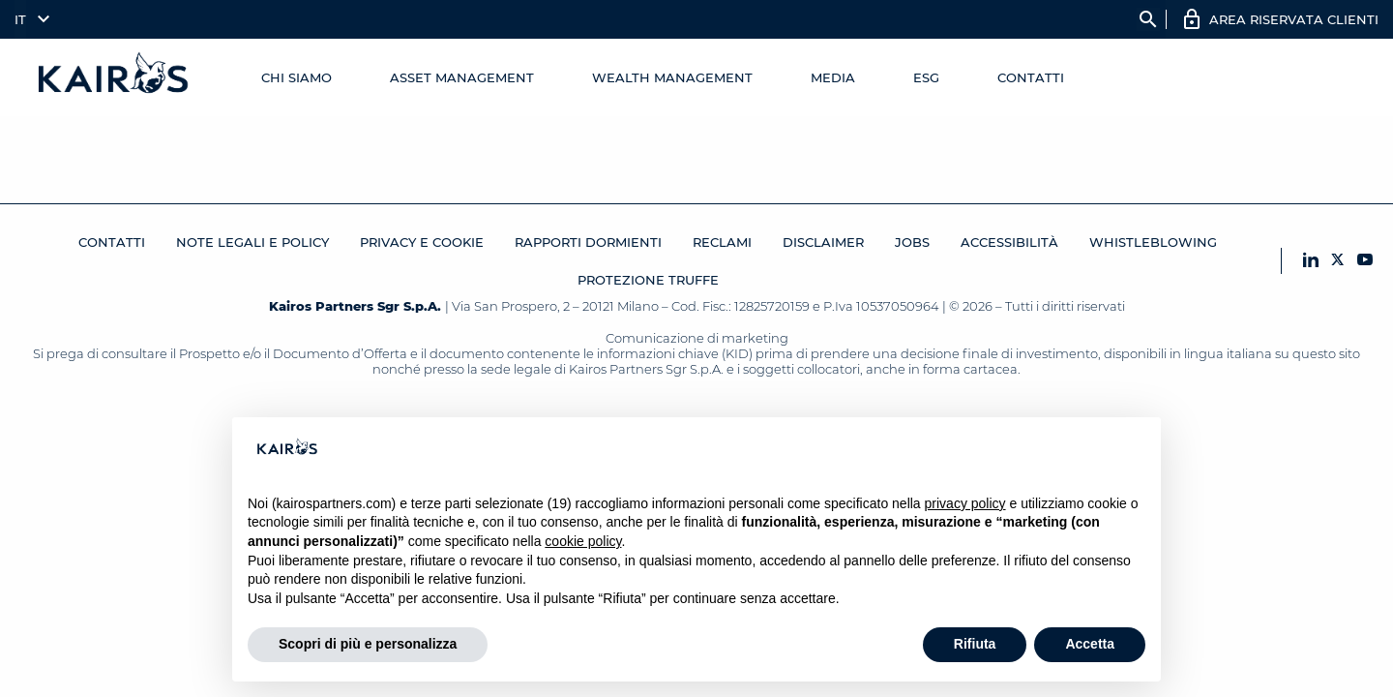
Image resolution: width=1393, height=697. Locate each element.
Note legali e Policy (252, 242)
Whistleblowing (1153, 242)
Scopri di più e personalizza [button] (368, 644)
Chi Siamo (296, 77)
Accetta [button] (1089, 644)
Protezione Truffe (648, 280)
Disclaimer (823, 242)
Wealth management (672, 77)
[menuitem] (27, 19)
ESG (926, 77)
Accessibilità (1009, 242)
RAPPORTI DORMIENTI (588, 242)
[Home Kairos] (114, 77)
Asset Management (462, 77)
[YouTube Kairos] (1364, 261)
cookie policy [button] (583, 541)
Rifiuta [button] (975, 644)
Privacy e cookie (422, 242)
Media (833, 77)
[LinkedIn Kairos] (1310, 261)
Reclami (722, 242)
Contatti (1030, 77)
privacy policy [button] (965, 503)
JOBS (912, 242)
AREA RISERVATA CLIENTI (1293, 19)
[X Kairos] (1337, 261)
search (1148, 19)
